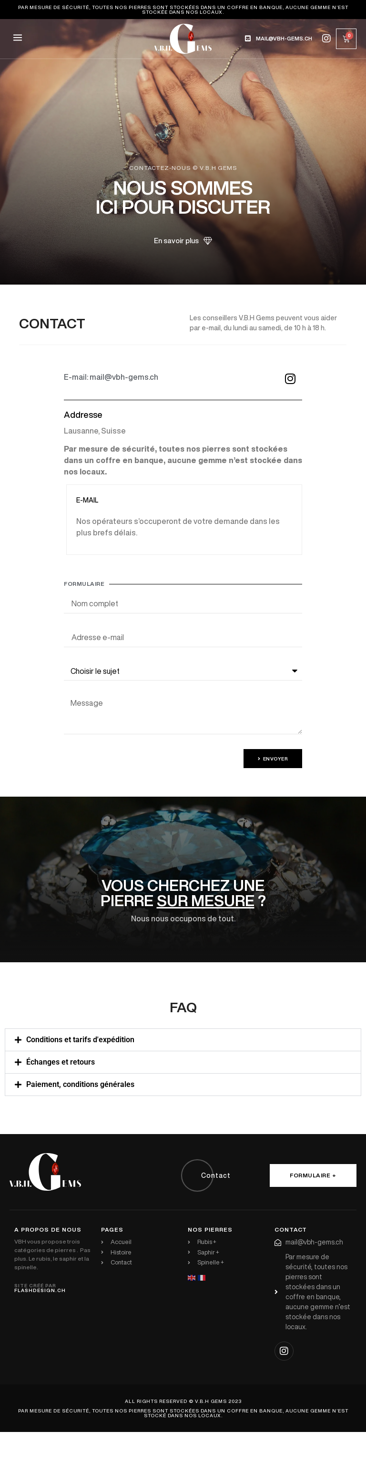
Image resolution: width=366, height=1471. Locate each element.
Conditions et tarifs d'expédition (80, 1039)
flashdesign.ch (40, 1290)
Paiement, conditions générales (80, 1084)
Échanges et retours (60, 1061)
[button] (17, 39)
